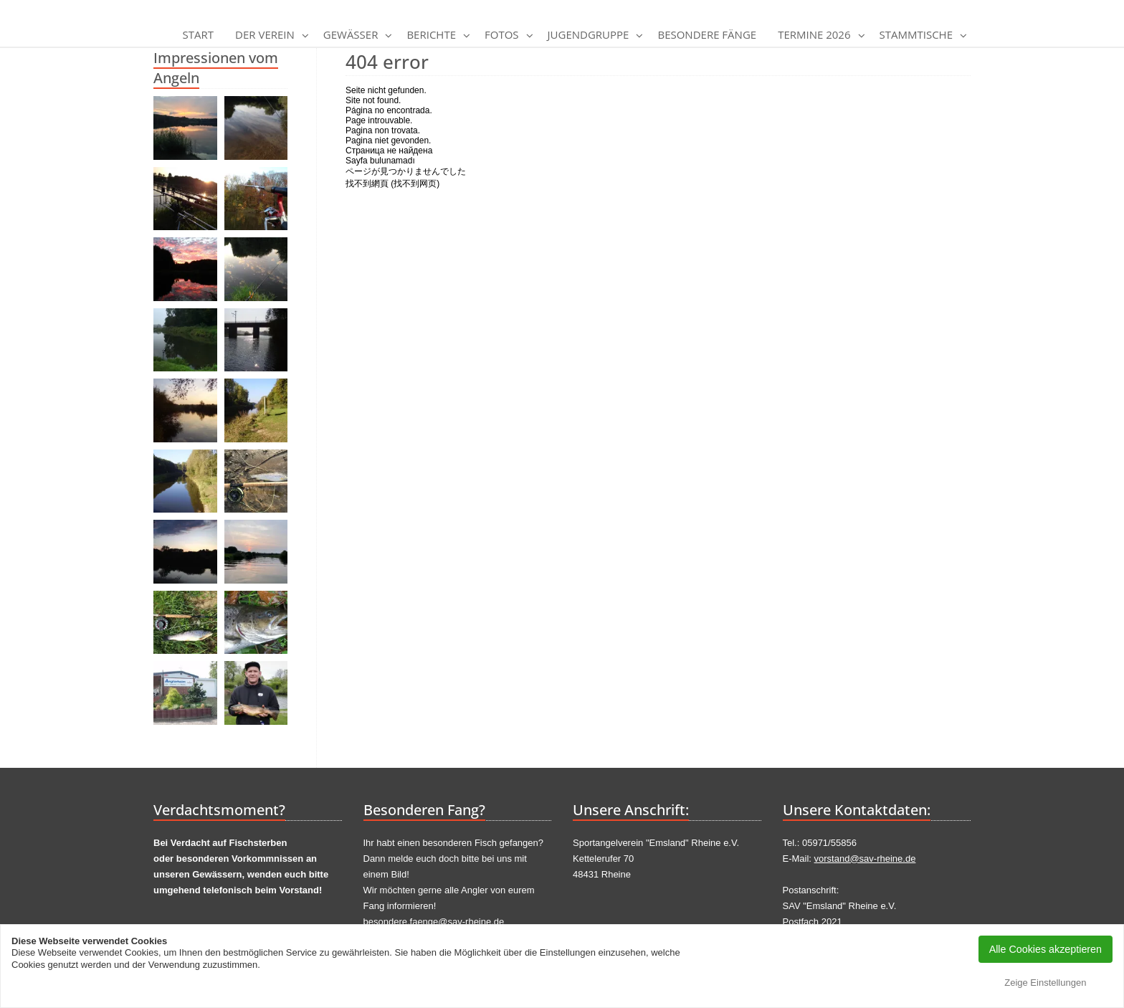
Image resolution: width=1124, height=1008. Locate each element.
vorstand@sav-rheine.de (865, 858)
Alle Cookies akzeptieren (1045, 949)
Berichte (431, 34)
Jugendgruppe (588, 34)
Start (198, 34)
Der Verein (265, 34)
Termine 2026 (814, 34)
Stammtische (916, 34)
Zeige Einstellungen (1045, 982)
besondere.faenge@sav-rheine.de (434, 921)
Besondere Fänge (706, 34)
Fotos (502, 34)
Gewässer (350, 34)
